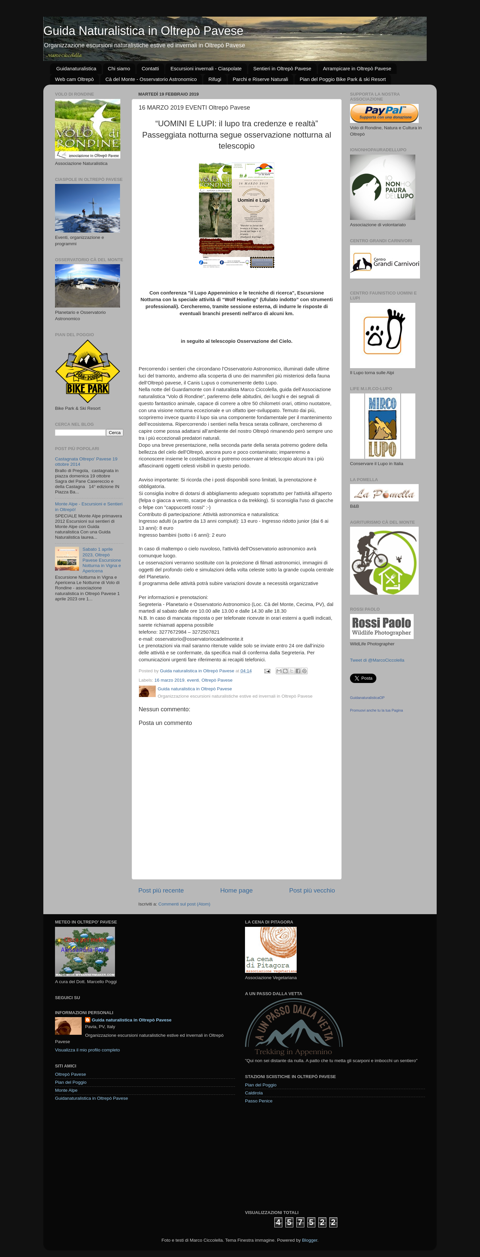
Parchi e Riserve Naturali (260, 79)
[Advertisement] (295, 1156)
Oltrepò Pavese (216, 680)
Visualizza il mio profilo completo (87, 1049)
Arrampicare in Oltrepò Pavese (357, 68)
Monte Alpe (66, 1090)
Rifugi (214, 79)
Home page (236, 890)
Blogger (309, 1240)
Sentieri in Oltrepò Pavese (282, 68)
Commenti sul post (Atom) (184, 904)
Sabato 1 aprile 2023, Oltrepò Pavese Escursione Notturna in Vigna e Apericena (101, 560)
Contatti (150, 68)
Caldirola (254, 1092)
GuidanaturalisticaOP (367, 698)
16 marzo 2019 (169, 680)
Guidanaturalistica (76, 68)
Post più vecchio (312, 890)
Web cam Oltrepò (74, 79)
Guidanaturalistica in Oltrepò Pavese (91, 1098)
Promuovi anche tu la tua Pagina (376, 710)
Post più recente (161, 890)
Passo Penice (259, 1100)
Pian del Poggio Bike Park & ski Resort (343, 79)
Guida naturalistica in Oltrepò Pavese (131, 1019)
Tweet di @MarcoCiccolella (377, 660)
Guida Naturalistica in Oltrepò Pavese (143, 31)
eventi (193, 680)
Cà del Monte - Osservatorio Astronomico (151, 79)
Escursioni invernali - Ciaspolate (205, 68)
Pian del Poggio (71, 1082)
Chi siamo (119, 68)
